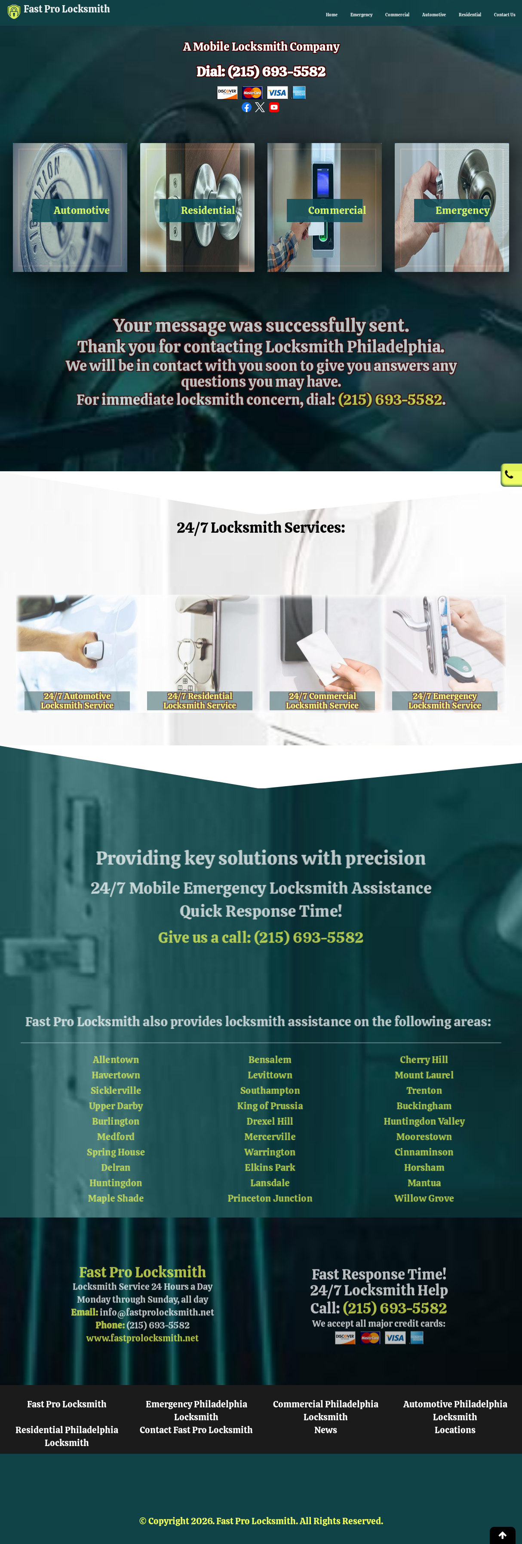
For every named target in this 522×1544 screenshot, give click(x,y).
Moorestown (439, 1134)
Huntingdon (102, 1185)
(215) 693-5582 (390, 421)
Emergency (294, 15)
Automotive (398, 15)
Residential (449, 15)
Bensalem (271, 1050)
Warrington (271, 1152)
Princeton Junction (270, 1202)
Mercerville (271, 1134)
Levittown (270, 1067)
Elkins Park (270, 1168)
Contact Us (498, 15)
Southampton (271, 1084)
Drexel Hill (271, 1118)
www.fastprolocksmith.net (142, 1360)
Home (253, 15)
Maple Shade (101, 1202)
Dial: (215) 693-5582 (261, 73)
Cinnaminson (440, 1152)
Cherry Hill (440, 1050)
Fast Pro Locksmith (85, 11)
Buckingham (440, 1101)
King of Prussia (271, 1101)
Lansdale (271, 1185)
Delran (102, 1168)
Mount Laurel (440, 1067)
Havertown (102, 1067)
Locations (455, 1430)
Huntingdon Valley (440, 1118)
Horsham (440, 1168)
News (325, 1430)
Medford (102, 1134)
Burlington (102, 1118)
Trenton (439, 1084)
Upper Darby (102, 1101)
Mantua (439, 1185)
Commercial (346, 15)
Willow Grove (440, 1202)
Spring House (102, 1152)
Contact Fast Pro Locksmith (196, 1430)
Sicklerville (101, 1084)
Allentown (102, 1050)
